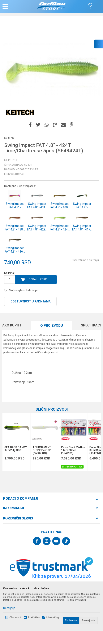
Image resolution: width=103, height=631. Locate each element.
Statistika (34, 617)
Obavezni (15, 617)
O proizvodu (51, 325)
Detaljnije (9, 608)
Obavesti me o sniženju (85, 260)
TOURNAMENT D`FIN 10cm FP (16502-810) (42, 450)
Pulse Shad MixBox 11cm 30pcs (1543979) (73, 450)
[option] (51, 69)
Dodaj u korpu (38, 279)
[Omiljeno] (90, 9)
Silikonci (10, 160)
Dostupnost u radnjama (30, 301)
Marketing (52, 617)
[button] (18, 6)
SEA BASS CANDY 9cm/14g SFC (15, 449)
